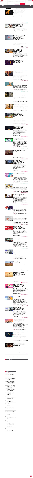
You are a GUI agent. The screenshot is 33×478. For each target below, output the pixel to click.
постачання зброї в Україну (18, 101)
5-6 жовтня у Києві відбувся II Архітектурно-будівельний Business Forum (19, 195)
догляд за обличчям (22, 89)
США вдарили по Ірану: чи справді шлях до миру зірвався (11, 421)
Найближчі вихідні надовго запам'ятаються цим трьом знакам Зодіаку (11, 386)
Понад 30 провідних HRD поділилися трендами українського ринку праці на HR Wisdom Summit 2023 (19, 239)
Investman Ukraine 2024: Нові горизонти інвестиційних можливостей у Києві (18, 61)
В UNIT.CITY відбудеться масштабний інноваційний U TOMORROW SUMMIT (18, 297)
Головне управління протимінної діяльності (21, 123)
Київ (15, 304)
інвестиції (16, 191)
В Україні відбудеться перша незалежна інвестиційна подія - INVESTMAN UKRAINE (19, 333)
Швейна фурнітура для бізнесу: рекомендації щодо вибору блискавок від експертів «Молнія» (19, 12)
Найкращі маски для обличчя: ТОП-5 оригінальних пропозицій (19, 83)
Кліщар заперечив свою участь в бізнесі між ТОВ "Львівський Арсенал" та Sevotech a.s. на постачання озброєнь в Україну (19, 94)
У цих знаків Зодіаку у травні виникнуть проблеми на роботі (11, 379)
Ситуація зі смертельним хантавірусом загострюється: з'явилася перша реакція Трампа (11, 404)
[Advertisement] (16, 364)
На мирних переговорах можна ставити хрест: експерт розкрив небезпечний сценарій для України (11, 413)
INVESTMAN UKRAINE (22, 191)
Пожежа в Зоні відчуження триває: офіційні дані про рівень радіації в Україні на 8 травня (11, 417)
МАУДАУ (26, 110)
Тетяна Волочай (17, 157)
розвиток (16, 329)
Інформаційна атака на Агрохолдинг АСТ (17, 262)
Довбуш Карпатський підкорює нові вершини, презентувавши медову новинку (19, 344)
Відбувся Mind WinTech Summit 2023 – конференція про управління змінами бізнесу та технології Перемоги (19, 162)
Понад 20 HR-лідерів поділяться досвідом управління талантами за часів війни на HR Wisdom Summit (19, 274)
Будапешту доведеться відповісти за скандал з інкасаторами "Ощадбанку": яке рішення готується (11, 408)
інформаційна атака (17, 269)
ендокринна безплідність (18, 222)
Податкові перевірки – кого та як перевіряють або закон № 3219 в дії (19, 207)
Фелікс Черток (23, 352)
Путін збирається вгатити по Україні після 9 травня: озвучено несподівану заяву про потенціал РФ (11, 397)
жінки (20, 329)
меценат (16, 79)
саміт (17, 304)
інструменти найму (16, 281)
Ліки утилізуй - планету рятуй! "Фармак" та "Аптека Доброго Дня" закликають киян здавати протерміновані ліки (19, 174)
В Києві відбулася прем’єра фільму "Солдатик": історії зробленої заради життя (18, 127)
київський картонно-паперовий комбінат (19, 46)
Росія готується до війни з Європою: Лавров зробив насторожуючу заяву (11, 389)
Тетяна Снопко (18, 293)
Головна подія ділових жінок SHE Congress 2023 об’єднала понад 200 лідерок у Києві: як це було (19, 286)
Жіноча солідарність (22, 157)
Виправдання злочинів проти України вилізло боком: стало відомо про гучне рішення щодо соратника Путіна (11, 425)
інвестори (16, 340)
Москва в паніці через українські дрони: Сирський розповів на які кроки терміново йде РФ (11, 375)
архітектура (24, 258)
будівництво (21, 258)
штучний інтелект (23, 246)
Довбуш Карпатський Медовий (17, 352)
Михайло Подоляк (21, 146)
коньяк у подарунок (22, 110)
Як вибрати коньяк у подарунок (19, 104)
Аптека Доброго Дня (17, 181)
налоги (16, 213)
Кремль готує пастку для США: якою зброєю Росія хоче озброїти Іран (11, 401)
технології (19, 304)
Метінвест (16, 246)
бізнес (22, 304)
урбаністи (15, 203)
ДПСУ (18, 213)
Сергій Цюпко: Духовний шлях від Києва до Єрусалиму (19, 72)
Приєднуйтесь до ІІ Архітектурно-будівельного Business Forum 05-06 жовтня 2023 (18, 251)
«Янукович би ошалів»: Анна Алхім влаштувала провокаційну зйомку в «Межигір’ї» (11, 393)
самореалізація (24, 329)
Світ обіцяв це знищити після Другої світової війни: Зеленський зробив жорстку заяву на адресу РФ (11, 429)
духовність (22, 79)
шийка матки (23, 222)
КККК (22, 46)
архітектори (20, 202)
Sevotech (23, 101)
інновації (24, 304)
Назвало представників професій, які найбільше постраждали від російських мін (18, 115)
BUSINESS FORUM (24, 202)
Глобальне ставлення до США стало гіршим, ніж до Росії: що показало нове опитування (11, 382)
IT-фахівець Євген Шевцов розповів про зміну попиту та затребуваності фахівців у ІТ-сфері (18, 26)
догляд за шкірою (17, 89)
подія (21, 340)
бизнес (19, 329)
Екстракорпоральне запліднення (18, 223)
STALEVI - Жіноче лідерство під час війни (19, 151)
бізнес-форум (16, 202)
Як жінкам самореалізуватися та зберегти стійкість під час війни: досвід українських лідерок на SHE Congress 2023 (19, 320)
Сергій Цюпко (19, 79)
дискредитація (22, 269)
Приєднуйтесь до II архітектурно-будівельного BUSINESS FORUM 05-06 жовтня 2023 (19, 228)
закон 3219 (26, 213)
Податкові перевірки (21, 213)
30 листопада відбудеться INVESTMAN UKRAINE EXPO (18, 185)
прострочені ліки (23, 181)
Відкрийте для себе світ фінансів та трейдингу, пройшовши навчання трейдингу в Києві (17, 51)
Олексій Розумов (18, 135)
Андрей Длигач (17, 146)
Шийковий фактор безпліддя (18, 216)
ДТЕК (26, 246)
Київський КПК (25, 46)
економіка (26, 191)
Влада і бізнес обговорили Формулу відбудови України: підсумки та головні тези (18, 139)
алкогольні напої (17, 110)
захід (18, 191)
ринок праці (19, 246)
